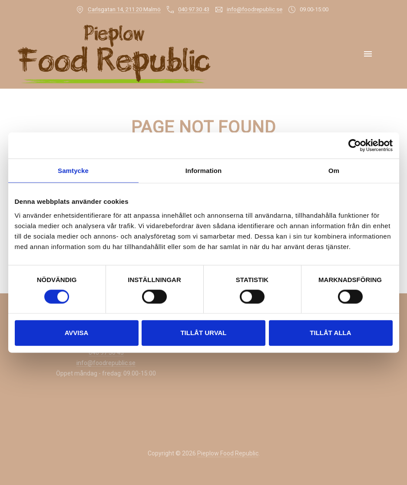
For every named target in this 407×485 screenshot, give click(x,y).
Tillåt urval (203, 332)
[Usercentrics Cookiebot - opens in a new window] (355, 145)
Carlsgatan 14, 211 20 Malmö (124, 9)
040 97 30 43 (193, 9)
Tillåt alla (330, 332)
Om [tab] (333, 170)
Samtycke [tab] (73, 170)
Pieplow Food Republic (227, 453)
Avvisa (77, 332)
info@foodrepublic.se (254, 9)
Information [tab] (203, 170)
